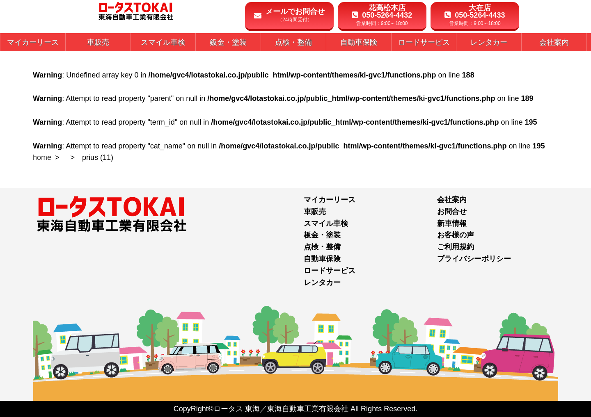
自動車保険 (322, 259)
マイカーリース (329, 200)
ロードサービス (329, 271)
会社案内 (452, 200)
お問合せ (452, 211)
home (42, 157)
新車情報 (452, 223)
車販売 (315, 211)
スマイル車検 (326, 223)
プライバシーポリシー (474, 259)
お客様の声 (455, 235)
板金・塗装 (322, 235)
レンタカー (322, 282)
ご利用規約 (455, 247)
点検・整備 (322, 247)
